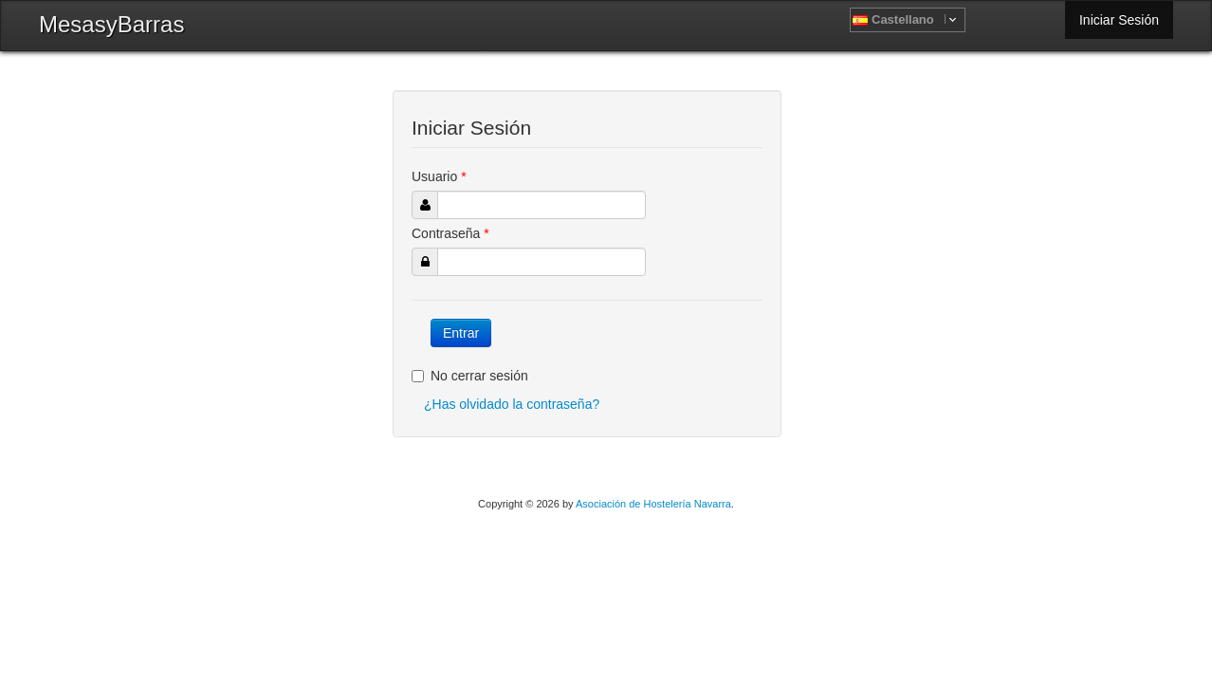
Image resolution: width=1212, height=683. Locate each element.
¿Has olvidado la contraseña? (511, 404)
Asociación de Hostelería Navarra (653, 503)
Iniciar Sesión (1119, 20)
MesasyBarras (111, 24)
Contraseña (450, 233)
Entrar (461, 333)
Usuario (439, 176)
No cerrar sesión (470, 375)
